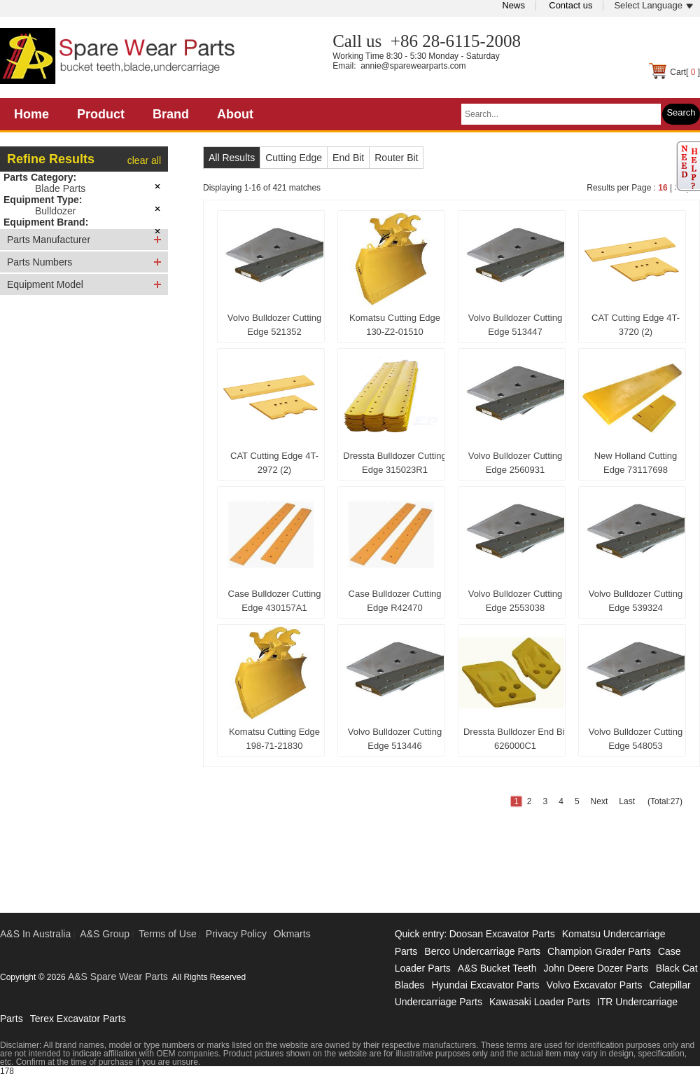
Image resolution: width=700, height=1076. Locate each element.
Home (31, 114)
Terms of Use (167, 933)
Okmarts (292, 933)
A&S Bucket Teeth (497, 968)
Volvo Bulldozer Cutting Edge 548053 (635, 738)
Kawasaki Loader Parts (539, 1001)
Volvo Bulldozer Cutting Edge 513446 (395, 738)
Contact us (570, 5)
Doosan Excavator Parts (502, 933)
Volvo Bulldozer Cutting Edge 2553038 (515, 600)
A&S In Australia (35, 933)
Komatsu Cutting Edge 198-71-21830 (274, 738)
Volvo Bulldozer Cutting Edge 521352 (274, 324)
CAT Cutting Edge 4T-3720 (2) (636, 324)
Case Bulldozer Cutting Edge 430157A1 (274, 600)
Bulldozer (55, 210)
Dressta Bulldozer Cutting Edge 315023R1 (394, 462)
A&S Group (105, 933)
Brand (171, 114)
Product (101, 114)
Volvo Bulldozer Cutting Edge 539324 (635, 600)
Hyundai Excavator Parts (485, 985)
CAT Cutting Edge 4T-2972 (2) (274, 462)
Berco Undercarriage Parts (482, 951)
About (235, 114)
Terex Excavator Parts (78, 1018)
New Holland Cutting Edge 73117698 (636, 462)
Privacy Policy (236, 933)
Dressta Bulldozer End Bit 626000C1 (515, 738)
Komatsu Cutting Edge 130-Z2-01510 (394, 324)
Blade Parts (60, 188)
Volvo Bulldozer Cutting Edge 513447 (515, 324)
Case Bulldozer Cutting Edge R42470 (395, 600)
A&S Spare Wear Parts (118, 976)
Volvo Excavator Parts (595, 985)
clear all (144, 160)
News (513, 5)
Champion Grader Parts (599, 951)
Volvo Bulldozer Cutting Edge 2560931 (515, 462)
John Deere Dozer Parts (595, 968)
